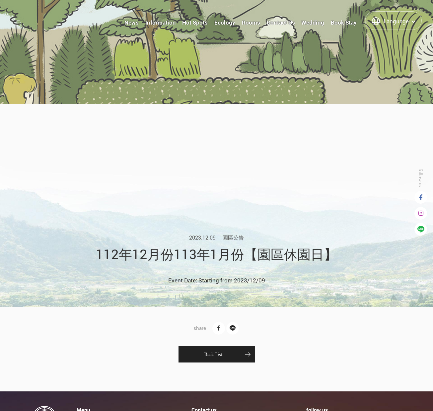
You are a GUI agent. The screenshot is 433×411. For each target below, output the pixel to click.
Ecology (224, 22)
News (131, 22)
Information (160, 22)
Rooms (251, 22)
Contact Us (281, 22)
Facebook (420, 197)
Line (420, 229)
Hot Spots (195, 22)
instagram (420, 213)
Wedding (312, 22)
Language (396, 21)
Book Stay (344, 22)
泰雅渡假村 (39, 20)
